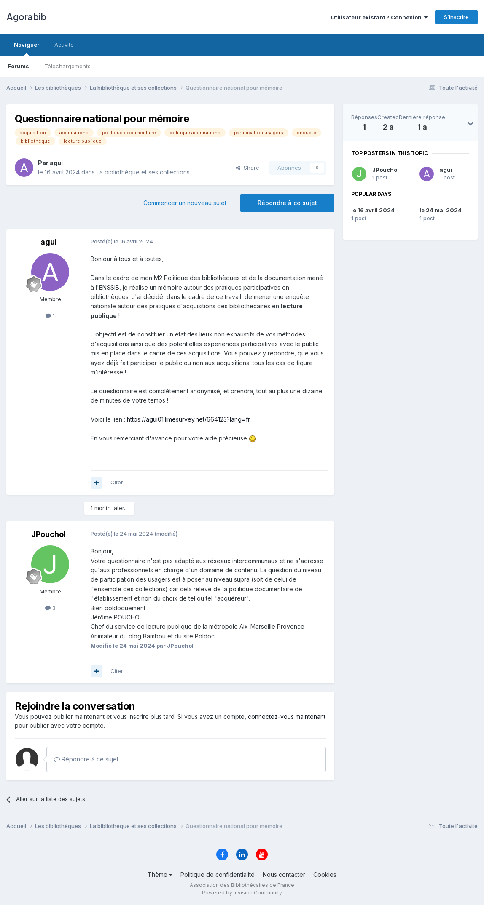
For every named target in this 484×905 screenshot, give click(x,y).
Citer (116, 482)
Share (247, 167)
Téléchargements (67, 66)
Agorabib (26, 16)
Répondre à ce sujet (287, 202)
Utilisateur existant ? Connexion (379, 17)
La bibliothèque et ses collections (143, 172)
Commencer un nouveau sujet (184, 202)
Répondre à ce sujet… (88, 759)
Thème (160, 874)
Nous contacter (284, 874)
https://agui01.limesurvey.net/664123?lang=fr (188, 419)
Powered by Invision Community (242, 892)
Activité (64, 44)
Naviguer (26, 48)
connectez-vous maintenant (286, 716)
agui (446, 169)
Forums (18, 66)
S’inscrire (456, 16)
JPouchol (385, 169)
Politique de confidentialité (217, 874)
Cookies (324, 874)
